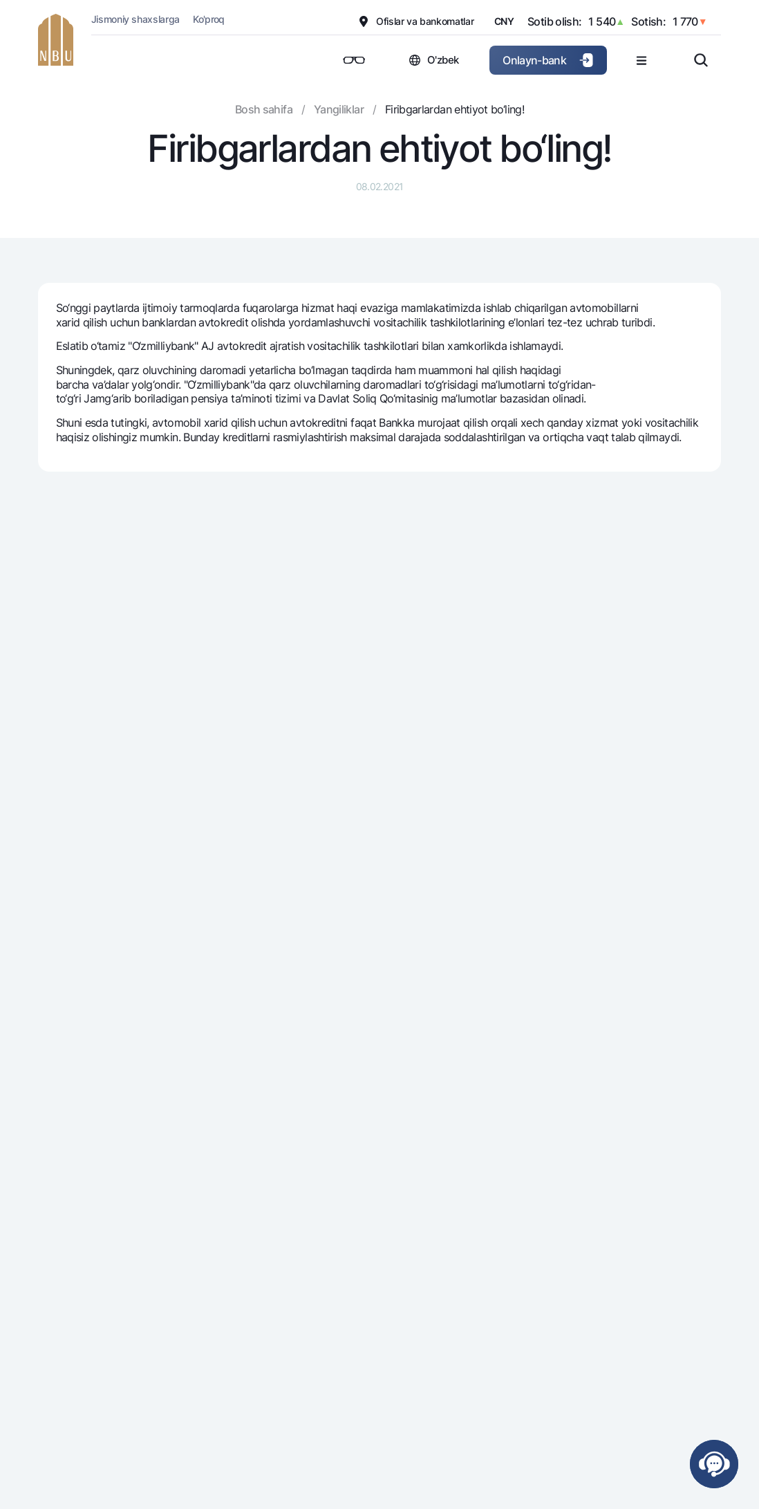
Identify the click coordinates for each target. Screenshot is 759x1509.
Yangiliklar (339, 109)
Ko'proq (209, 19)
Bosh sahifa (263, 109)
